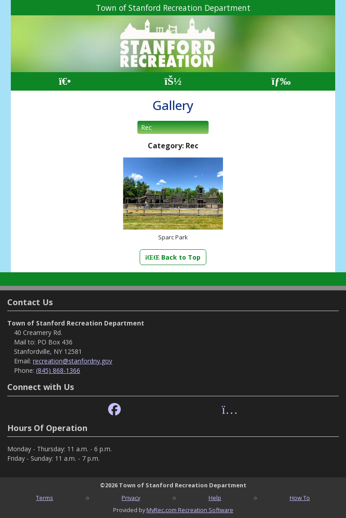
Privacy (131, 498)
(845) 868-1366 (58, 370)
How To (300, 498)
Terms (44, 498)
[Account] (173, 81)
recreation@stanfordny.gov (72, 361)
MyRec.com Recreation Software (189, 510)
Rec (146, 127)
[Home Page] (65, 81)
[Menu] (281, 81)
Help (215, 498)
